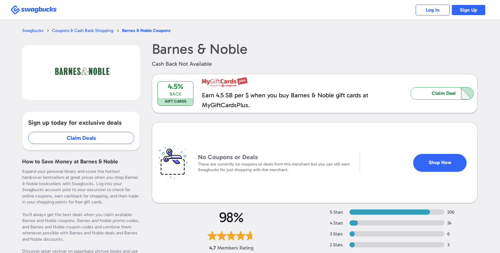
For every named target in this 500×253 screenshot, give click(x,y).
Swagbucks (33, 30)
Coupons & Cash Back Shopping (84, 30)
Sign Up (468, 10)
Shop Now (440, 159)
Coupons (148, 30)
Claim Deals (81, 138)
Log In (431, 10)
